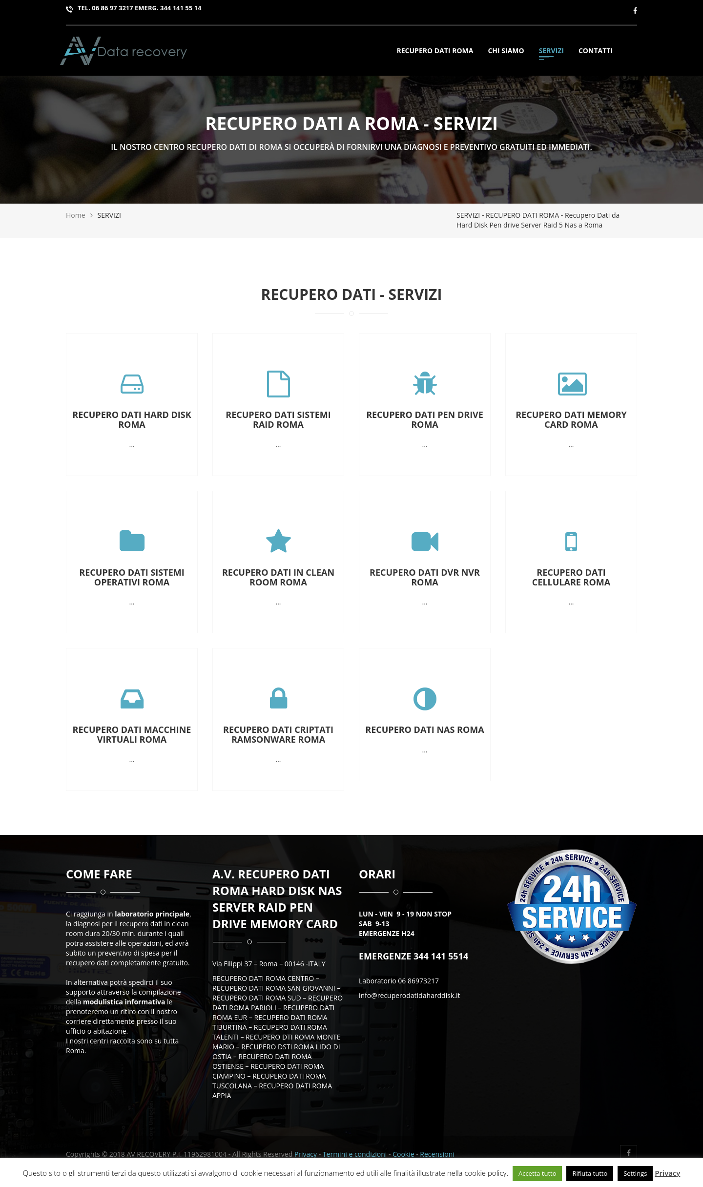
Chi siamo (506, 52)
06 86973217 (418, 980)
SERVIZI (551, 52)
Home (75, 215)
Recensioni (437, 1154)
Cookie (403, 1154)
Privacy (305, 1154)
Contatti (596, 52)
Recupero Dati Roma (435, 52)
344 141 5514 (439, 956)
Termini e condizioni (356, 1154)
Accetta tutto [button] (537, 1173)
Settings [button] (635, 1173)
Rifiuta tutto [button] (589, 1173)
